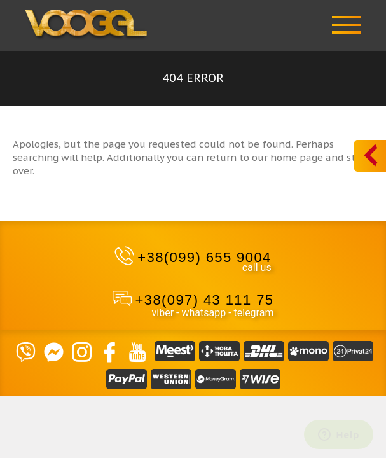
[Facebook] (110, 351)
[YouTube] (138, 351)
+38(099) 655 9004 (204, 257)
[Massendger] (54, 351)
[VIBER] (26, 351)
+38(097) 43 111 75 (204, 300)
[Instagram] (82, 351)
